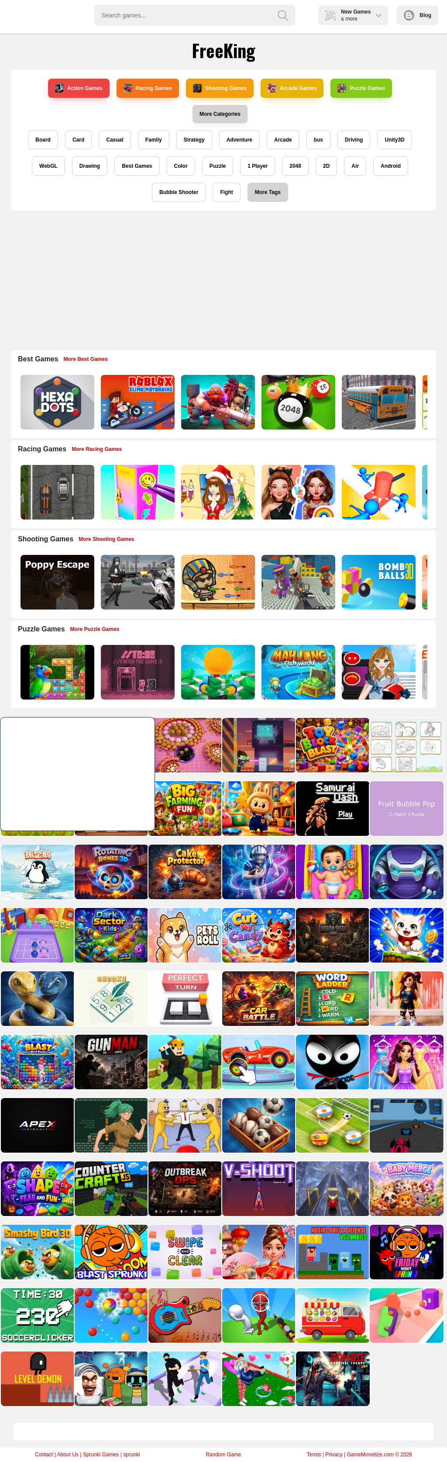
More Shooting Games (106, 539)
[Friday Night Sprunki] (406, 1252)
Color (181, 166)
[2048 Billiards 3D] (297, 402)
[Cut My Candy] (258, 935)
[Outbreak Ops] (184, 1189)
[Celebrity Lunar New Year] (258, 1252)
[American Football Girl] (378, 672)
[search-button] (283, 15)
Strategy (194, 140)
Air (355, 166)
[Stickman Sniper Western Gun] (258, 1315)
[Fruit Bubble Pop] (406, 808)
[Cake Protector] (184, 872)
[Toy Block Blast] (332, 745)
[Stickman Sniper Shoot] (332, 1062)
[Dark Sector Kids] (111, 935)
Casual (114, 140)
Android (391, 166)
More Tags (268, 192)
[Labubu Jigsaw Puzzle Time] (258, 808)
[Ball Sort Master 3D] (258, 1125)
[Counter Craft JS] (111, 1189)
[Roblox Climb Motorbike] (137, 402)
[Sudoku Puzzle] (111, 998)
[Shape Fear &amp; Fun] (37, 1189)
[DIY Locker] (137, 492)
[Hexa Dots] (56, 402)
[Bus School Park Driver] (378, 402)
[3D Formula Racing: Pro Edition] (406, 1125)
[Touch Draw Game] (258, 872)
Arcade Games (292, 88)
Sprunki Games (101, 1455)
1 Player (258, 166)
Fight (226, 192)
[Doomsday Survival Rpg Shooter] (137, 582)
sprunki (131, 1455)
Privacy (333, 1455)
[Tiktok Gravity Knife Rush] (406, 1315)
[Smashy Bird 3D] (37, 1252)
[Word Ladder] (332, 998)
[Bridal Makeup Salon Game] (406, 1062)
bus (318, 140)
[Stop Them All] (378, 492)
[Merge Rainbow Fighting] (37, 935)
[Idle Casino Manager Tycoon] (217, 672)
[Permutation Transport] (332, 1315)
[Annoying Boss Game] (184, 1125)
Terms (314, 1455)
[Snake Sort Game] (37, 998)
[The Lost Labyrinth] (111, 1125)
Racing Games (148, 88)
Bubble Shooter (178, 192)
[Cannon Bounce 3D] (378, 582)
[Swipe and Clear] (184, 1252)
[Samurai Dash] (332, 808)
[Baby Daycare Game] (332, 872)
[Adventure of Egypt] (217, 582)
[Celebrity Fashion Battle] (297, 492)
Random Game (223, 1455)
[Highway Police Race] (56, 492)
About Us (67, 1455)
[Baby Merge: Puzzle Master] (406, 1189)
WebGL (48, 166)
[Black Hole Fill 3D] (184, 745)
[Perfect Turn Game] (184, 998)
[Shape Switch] (332, 1189)
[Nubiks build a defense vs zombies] (332, 1252)
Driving (354, 140)
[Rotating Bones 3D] (111, 872)
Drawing (89, 166)
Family (153, 140)
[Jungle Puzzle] (56, 672)
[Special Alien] (258, 745)
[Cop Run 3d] (184, 1379)
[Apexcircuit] (37, 1125)
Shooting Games (220, 88)
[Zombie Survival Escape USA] (332, 1379)
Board (43, 140)
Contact (44, 1455)
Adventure (239, 140)
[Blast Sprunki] (111, 1252)
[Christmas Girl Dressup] (217, 492)
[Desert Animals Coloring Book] (406, 745)
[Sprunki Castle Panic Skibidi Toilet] (111, 1379)
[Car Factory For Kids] (258, 1062)
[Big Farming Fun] (184, 808)
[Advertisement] (223, 280)
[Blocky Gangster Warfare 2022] (297, 582)
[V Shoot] (258, 1189)
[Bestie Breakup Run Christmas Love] (258, 1379)
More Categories (220, 114)
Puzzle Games (361, 88)
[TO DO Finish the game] (137, 672)
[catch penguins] (37, 872)
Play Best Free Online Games (44, 15)
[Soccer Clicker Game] (37, 1315)
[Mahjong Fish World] (297, 672)
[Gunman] (111, 1062)
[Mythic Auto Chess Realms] (217, 402)
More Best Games (86, 359)
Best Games (137, 166)
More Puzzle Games (95, 629)
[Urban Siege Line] (332, 935)
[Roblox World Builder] (184, 1062)
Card (78, 140)
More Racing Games (97, 449)
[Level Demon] (37, 1379)
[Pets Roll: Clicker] (184, 935)
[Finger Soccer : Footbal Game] (332, 1125)
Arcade (283, 140)
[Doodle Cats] (406, 935)
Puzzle (218, 166)
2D (326, 166)
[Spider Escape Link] (406, 872)
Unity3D (394, 140)
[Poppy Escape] (56, 582)
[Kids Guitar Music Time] (184, 1315)
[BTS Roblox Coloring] (406, 998)
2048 (295, 166)
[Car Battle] (258, 998)
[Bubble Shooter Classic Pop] (111, 1315)
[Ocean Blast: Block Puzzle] (37, 1062)
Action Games (79, 88)
